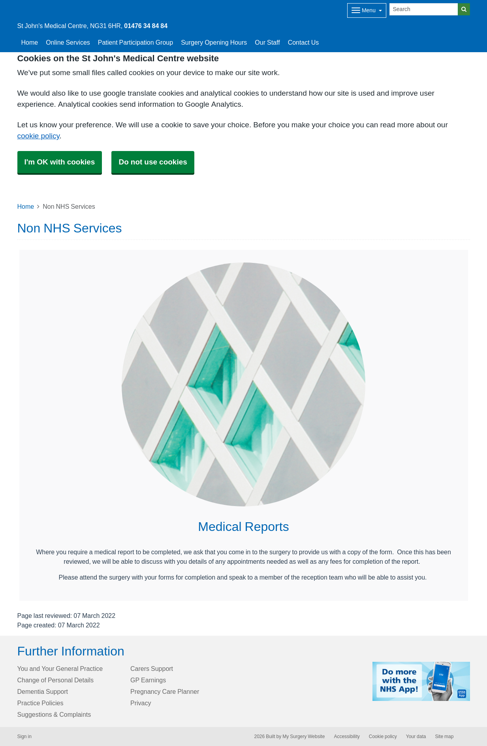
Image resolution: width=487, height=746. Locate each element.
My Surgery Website (303, 736)
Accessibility (346, 736)
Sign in (24, 736)
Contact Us (303, 42)
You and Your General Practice (60, 668)
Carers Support (151, 668)
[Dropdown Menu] (366, 10)
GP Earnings (148, 680)
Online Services (68, 42)
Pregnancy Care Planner (164, 691)
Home (29, 42)
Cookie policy (383, 736)
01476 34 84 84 (145, 26)
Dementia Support (42, 691)
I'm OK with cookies (59, 162)
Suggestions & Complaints (54, 714)
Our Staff (267, 42)
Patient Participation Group (135, 42)
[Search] (423, 9)
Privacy (140, 703)
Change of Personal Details (55, 680)
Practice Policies (40, 703)
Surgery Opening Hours (214, 42)
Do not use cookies (152, 162)
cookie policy (38, 136)
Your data (416, 736)
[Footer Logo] (421, 681)
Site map (444, 736)
